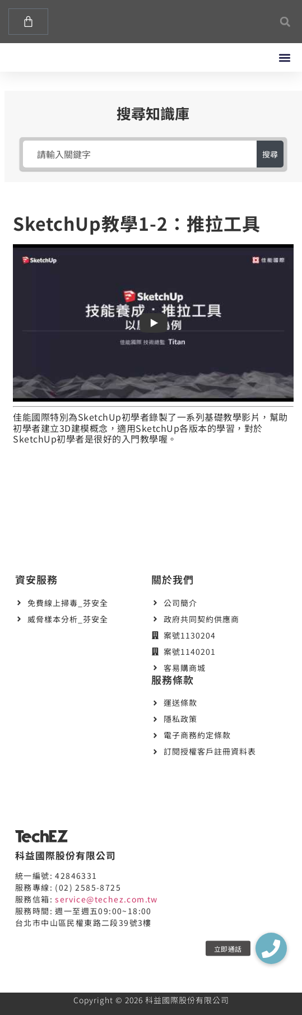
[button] (285, 21)
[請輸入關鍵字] (140, 154)
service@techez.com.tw (106, 899)
